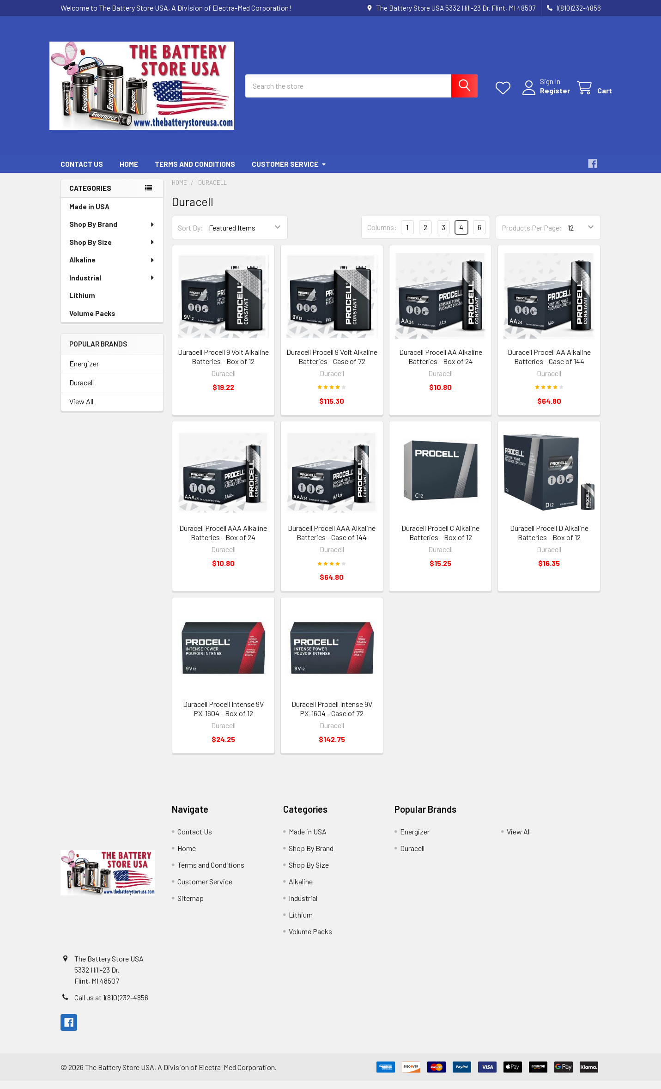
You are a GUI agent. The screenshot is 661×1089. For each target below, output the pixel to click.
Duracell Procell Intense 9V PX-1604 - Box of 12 (223, 717)
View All (81, 409)
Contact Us (82, 172)
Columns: (382, 235)
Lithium (82, 303)
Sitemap (190, 906)
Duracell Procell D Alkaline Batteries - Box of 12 (549, 541)
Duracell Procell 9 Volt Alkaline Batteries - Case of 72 (331, 365)
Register (544, 95)
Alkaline (112, 268)
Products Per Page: (532, 235)
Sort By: (190, 235)
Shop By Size (112, 250)
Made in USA (89, 215)
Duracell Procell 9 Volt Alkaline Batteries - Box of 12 (223, 365)
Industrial (112, 286)
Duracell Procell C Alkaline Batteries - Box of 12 (440, 541)
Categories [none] (90, 196)
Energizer (84, 371)
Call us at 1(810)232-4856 (111, 1005)
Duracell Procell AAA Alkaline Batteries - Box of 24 (223, 541)
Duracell (81, 390)
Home (129, 172)
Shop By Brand (112, 232)
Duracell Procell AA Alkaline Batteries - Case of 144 (549, 365)
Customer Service (289, 172)
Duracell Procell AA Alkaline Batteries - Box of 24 (440, 365)
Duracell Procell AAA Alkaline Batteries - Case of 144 (332, 541)
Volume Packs (92, 321)
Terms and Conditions (195, 172)
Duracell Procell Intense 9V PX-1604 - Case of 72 (331, 717)
